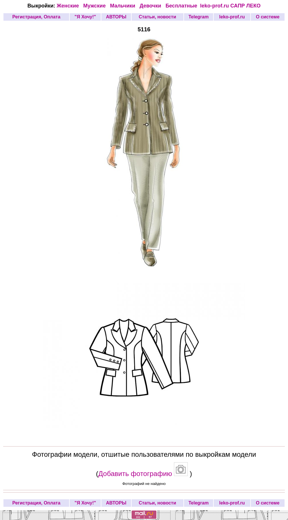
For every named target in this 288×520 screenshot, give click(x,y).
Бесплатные (183, 6)
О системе (268, 16)
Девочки (151, 6)
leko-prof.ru (214, 6)
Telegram (198, 16)
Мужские (95, 6)
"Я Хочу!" (85, 16)
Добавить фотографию (135, 473)
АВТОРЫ (116, 16)
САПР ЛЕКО (245, 6)
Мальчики (123, 6)
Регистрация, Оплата (36, 16)
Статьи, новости (157, 16)
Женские (69, 6)
